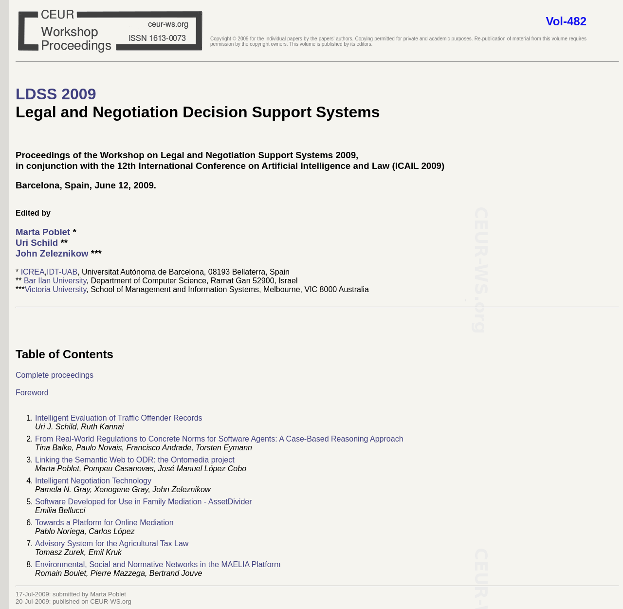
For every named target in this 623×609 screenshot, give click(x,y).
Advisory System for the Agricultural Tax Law (111, 543)
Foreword (32, 392)
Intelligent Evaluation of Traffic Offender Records (118, 418)
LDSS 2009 (56, 94)
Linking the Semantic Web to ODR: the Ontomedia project (135, 460)
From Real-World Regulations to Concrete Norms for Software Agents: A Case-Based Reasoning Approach (219, 439)
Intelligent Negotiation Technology (93, 481)
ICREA (33, 272)
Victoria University (56, 289)
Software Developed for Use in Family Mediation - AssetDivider (143, 502)
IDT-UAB (62, 272)
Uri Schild (37, 243)
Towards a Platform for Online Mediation (104, 522)
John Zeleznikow (52, 253)
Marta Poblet (43, 232)
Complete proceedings (54, 375)
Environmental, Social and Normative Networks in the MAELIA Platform (157, 564)
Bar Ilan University (55, 281)
